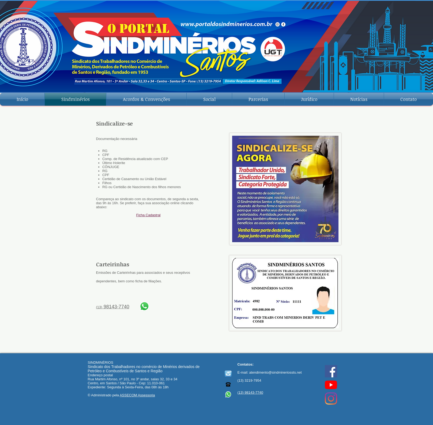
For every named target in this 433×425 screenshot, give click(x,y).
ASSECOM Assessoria (137, 395)
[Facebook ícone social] (331, 371)
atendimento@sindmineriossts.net (275, 372)
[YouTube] (331, 385)
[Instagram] (331, 398)
